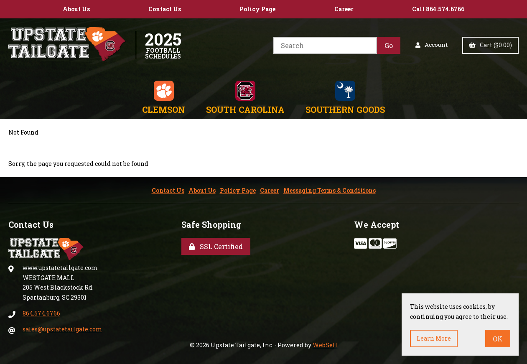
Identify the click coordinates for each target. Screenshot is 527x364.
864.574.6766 (41, 313)
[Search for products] (324, 45)
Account (431, 45)
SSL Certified (216, 246)
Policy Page (257, 9)
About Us (76, 9)
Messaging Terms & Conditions (329, 190)
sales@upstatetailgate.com (62, 329)
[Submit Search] (388, 45)
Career (344, 9)
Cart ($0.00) (490, 45)
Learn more (434, 338)
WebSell (325, 345)
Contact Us (164, 9)
